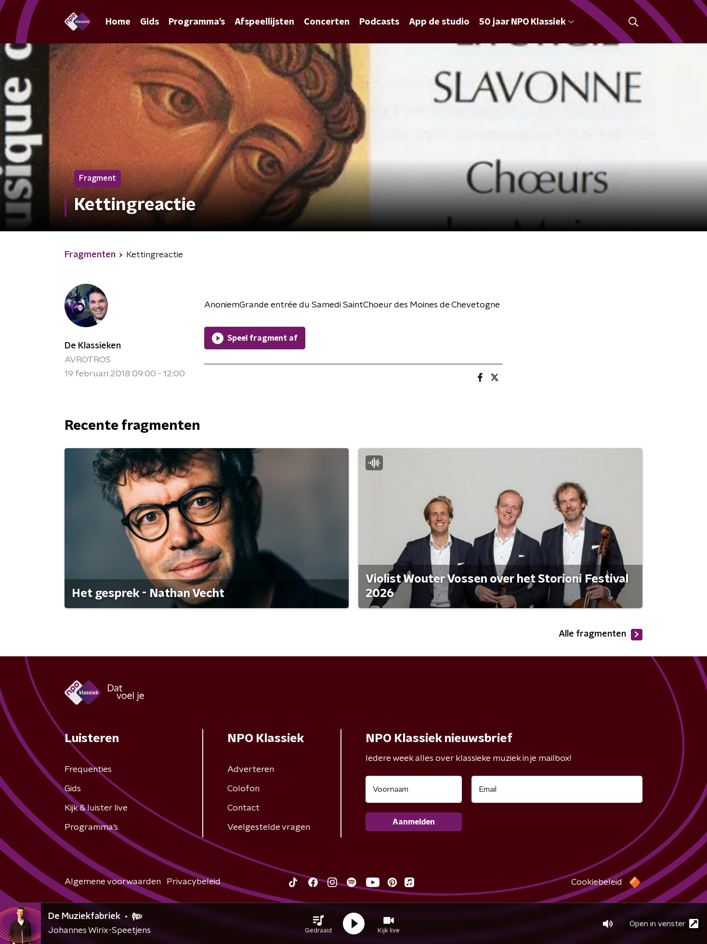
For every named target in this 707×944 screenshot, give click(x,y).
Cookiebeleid (596, 882)
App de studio (439, 22)
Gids (149, 22)
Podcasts (379, 22)
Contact (243, 808)
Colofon (243, 788)
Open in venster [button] (663, 923)
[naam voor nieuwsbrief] (414, 789)
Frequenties (88, 769)
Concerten (327, 22)
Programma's (197, 22)
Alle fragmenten (600, 634)
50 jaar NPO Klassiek (526, 22)
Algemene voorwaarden (113, 882)
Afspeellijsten (264, 22)
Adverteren (250, 769)
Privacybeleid (194, 882)
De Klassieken (93, 346)
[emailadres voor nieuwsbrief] (556, 789)
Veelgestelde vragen (268, 827)
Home (118, 22)
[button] (318, 923)
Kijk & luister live (96, 808)
